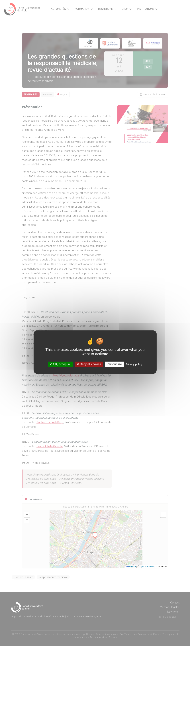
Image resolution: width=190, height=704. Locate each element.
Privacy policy (134, 364)
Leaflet (131, 625)
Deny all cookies (89, 364)
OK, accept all (60, 364)
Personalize (114, 364)
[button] (39, 573)
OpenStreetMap (147, 625)
